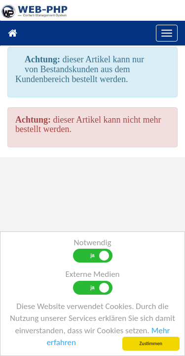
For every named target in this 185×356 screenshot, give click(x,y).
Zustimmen (151, 343)
